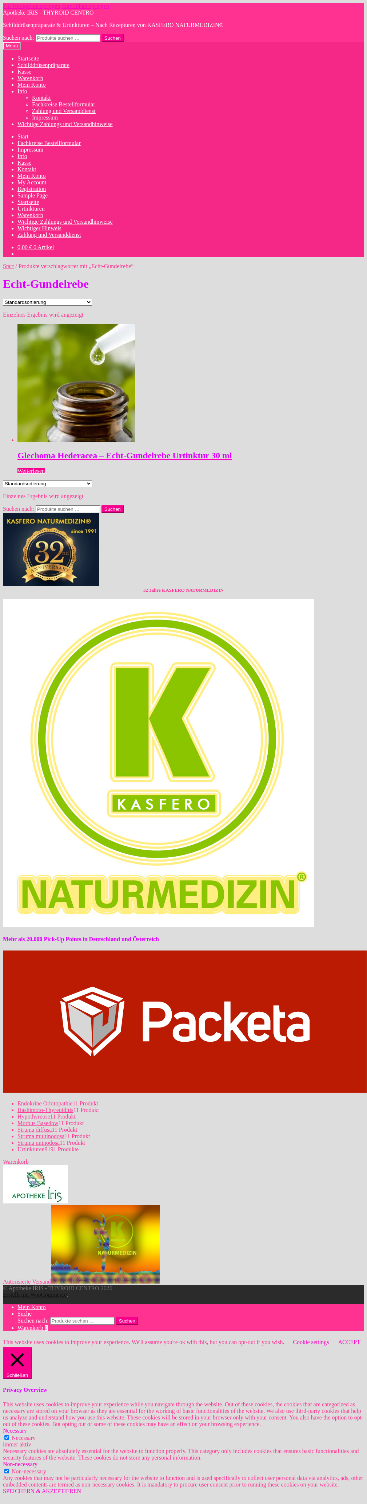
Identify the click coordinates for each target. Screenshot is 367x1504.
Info (22, 91)
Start (22, 136)
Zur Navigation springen (31, 6)
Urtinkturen (31, 208)
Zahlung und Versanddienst (64, 111)
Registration (31, 189)
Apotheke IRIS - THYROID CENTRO (48, 12)
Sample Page (32, 195)
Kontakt (41, 98)
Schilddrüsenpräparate (43, 65)
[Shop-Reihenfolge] (47, 302)
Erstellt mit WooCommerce (35, 1295)
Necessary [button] (15, 1430)
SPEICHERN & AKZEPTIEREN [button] (42, 1491)
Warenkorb (30, 78)
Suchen (112, 38)
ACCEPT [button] (349, 1342)
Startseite (28, 58)
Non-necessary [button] (20, 1464)
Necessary (24, 1438)
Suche (24, 1314)
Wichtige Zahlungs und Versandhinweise (65, 124)
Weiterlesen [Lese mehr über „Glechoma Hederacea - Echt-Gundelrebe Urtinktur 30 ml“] (31, 471)
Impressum (45, 117)
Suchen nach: (18, 38)
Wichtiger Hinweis (39, 228)
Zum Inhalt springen (85, 6)
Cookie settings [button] (311, 1342)
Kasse (24, 71)
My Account (32, 182)
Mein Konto (31, 85)
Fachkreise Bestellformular (63, 104)
